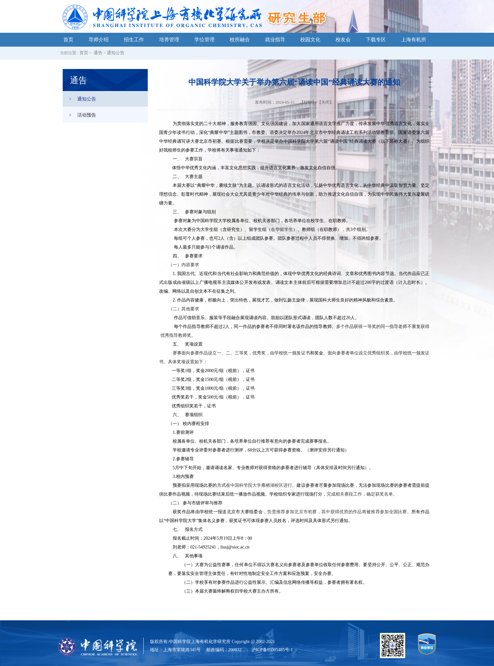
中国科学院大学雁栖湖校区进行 (261, 485)
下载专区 (376, 39)
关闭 (325, 102)
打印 (308, 102)
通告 (98, 52)
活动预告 (79, 115)
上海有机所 (413, 39)
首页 (68, 39)
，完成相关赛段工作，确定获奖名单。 (359, 494)
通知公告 (115, 52)
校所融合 (240, 39)
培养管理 (169, 39)
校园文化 (310, 39)
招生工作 (134, 39)
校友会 (343, 39)
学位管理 (204, 39)
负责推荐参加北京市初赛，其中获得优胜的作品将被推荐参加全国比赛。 (339, 511)
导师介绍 (99, 39)
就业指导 (275, 39)
